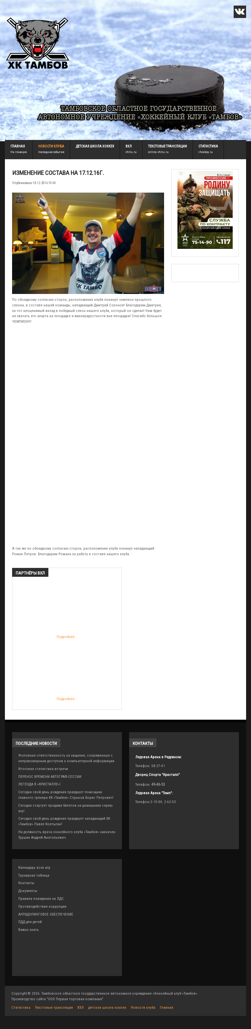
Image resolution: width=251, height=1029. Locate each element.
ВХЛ (129, 146)
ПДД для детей (30, 922)
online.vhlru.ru (158, 152)
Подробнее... (59, 611)
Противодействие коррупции (42, 906)
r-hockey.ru (205, 152)
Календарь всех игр (34, 868)
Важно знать (28, 930)
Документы (27, 891)
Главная (17, 146)
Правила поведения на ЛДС (41, 899)
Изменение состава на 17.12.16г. (58, 173)
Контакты (26, 883)
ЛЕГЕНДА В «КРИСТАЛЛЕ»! (39, 784)
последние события (51, 152)
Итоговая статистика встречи (43, 769)
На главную (18, 152)
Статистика (208, 146)
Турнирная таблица (33, 875)
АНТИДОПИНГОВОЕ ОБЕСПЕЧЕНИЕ (45, 914)
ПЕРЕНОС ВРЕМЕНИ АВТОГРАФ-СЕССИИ (49, 777)
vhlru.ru (131, 152)
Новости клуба (51, 146)
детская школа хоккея (95, 146)
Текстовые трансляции (167, 146)
